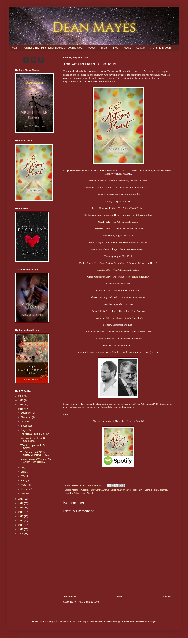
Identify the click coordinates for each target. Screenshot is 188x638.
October (25, 421)
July (23, 467)
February (26, 489)
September (27, 425)
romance (163, 490)
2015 (21, 507)
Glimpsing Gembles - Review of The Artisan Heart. (118, 228)
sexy (67, 493)
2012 (21, 520)
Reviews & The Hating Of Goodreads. (33, 439)
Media (127, 47)
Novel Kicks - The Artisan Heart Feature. (118, 221)
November (26, 417)
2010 (21, 529)
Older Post (167, 596)
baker (92, 490)
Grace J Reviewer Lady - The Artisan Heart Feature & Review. (118, 276)
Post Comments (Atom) (88, 602)
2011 (21, 525)
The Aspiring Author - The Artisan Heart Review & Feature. (118, 242)
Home (119, 596)
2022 (21, 396)
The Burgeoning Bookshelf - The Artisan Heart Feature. (118, 297)
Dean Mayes (126, 490)
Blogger (152, 621)
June (23, 471)
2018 (21, 409)
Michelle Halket (151, 490)
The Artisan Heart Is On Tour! (34, 434)
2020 (21, 400)
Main (14, 47)
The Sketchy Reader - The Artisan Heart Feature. (118, 338)
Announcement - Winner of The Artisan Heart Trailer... (36, 460)
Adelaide (75, 490)
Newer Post (70, 596)
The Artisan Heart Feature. (131, 208)
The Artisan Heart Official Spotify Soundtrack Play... (34, 453)
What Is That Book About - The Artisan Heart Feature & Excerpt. (118, 187)
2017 (21, 499)
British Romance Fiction (104, 208)
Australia (84, 490)
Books (104, 47)
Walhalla (90, 493)
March (24, 484)
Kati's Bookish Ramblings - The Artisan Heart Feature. (118, 249)
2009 (21, 533)
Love (141, 490)
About (91, 47)
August (25, 430)
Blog (115, 47)
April (23, 480)
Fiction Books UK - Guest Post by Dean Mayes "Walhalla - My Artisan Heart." (118, 263)
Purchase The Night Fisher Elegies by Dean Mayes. (53, 47)
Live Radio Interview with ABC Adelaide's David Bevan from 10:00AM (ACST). (118, 352)
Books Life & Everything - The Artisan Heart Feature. (118, 311)
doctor (135, 490)
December (26, 412)
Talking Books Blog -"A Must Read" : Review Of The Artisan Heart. (118, 331)
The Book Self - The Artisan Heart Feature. (118, 269)
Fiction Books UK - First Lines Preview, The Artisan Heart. (118, 180)
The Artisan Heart (77, 493)
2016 (21, 503)
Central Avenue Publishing (107, 490)
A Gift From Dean (160, 47)
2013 (21, 516)
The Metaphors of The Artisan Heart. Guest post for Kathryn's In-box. (118, 215)
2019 (21, 404)
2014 (21, 512)
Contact (140, 47)
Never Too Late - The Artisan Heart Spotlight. (118, 290)
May (23, 476)
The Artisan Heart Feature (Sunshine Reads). (118, 194)
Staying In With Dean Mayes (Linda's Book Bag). (118, 317)
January (25, 493)
